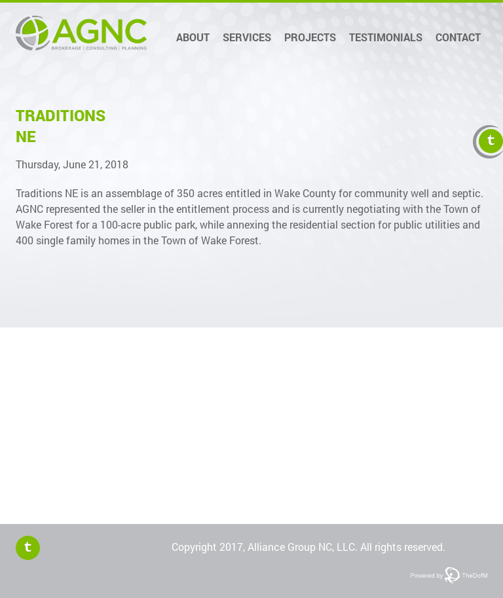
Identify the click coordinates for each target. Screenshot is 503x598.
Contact (458, 37)
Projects (310, 37)
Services (247, 37)
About (193, 37)
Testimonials (385, 37)
